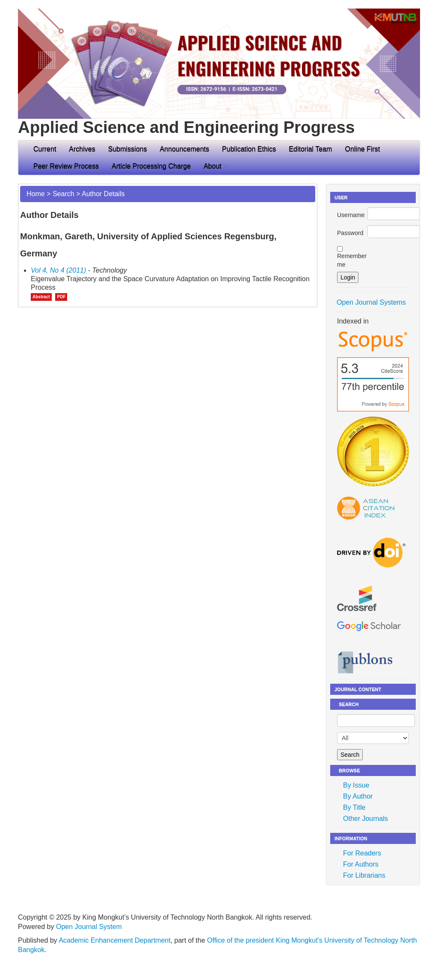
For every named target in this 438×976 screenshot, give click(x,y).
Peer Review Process (66, 166)
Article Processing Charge (151, 166)
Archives (82, 149)
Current (44, 149)
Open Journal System (89, 926)
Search (63, 193)
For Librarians (364, 875)
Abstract (41, 296)
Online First (362, 149)
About (216, 166)
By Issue (356, 785)
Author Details (103, 193)
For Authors (361, 864)
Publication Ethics (249, 149)
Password (350, 232)
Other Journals (365, 818)
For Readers (362, 853)
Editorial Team (310, 149)
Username (351, 215)
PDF (61, 296)
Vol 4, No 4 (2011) (58, 270)
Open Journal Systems (371, 302)
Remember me (352, 260)
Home (36, 193)
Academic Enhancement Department (114, 940)
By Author (358, 796)
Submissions (127, 149)
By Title (354, 807)
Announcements (184, 149)
